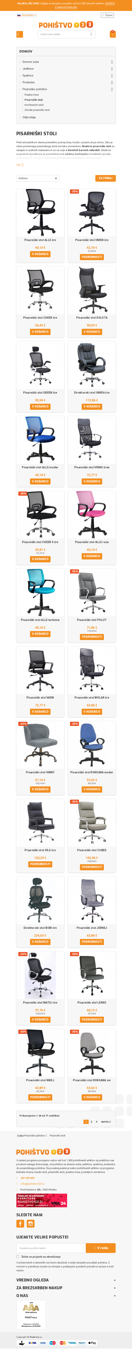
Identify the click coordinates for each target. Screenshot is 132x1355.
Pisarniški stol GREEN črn (40, 393)
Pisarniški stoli (34, 99)
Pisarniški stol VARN (40, 700)
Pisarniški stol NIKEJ (40, 1086)
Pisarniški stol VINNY (40, 776)
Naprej (107, 1127)
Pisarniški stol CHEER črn (40, 318)
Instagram (31, 1230)
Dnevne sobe (31, 61)
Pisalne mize (32, 94)
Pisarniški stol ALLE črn (40, 240)
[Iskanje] (66, 34)
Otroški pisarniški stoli (37, 109)
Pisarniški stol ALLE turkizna (40, 622)
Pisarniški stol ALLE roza (92, 544)
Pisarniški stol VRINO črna (91, 468)
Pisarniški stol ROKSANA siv (92, 1086)
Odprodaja (29, 117)
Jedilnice (28, 68)
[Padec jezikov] (26, 15)
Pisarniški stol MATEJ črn (40, 1007)
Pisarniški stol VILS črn (40, 854)
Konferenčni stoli (34, 104)
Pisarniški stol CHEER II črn (40, 544)
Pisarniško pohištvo (35, 89)
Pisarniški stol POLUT (92, 622)
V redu (100, 1254)
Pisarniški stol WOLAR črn (91, 700)
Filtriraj (105, 178)
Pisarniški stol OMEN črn (92, 240)
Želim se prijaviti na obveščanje (38, 1263)
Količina (23, 178)
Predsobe (29, 82)
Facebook (20, 1230)
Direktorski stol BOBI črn (40, 932)
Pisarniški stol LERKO (91, 1007)
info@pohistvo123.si (32, 1190)
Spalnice (28, 75)
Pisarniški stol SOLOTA (91, 318)
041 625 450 (27, 1184)
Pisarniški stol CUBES (92, 854)
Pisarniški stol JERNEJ (92, 932)
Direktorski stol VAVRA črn (92, 393)
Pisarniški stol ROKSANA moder (91, 776)
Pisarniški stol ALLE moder (40, 468)
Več (21, 164)
